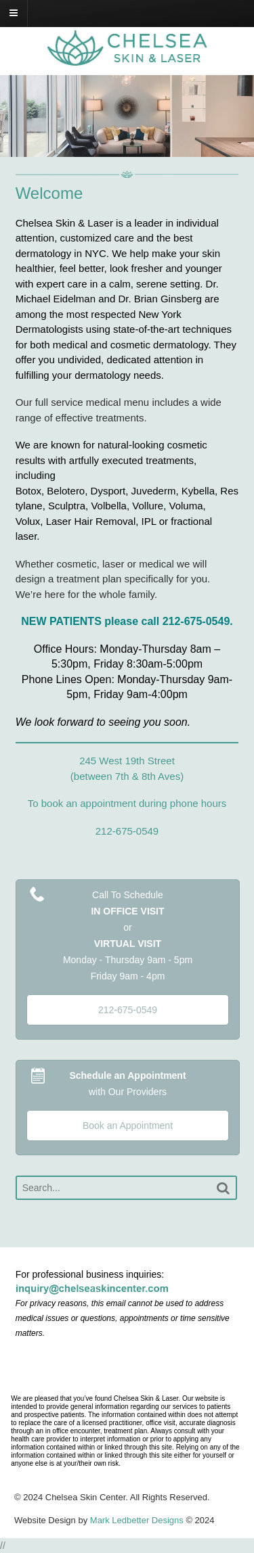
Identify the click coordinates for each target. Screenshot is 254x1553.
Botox (28, 490)
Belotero (66, 490)
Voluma (186, 505)
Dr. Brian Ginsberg (159, 298)
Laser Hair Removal (91, 521)
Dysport (108, 490)
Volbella (109, 505)
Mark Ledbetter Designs (137, 1520)
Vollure (147, 505)
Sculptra (66, 505)
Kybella (198, 490)
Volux (28, 521)
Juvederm (153, 490)
